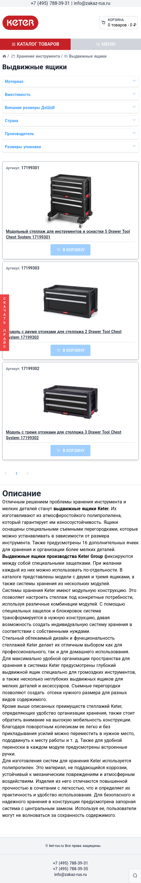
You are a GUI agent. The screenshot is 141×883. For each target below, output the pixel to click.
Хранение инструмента (38, 56)
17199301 (30, 168)
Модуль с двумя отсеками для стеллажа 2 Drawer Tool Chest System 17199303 (63, 334)
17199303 (30, 268)
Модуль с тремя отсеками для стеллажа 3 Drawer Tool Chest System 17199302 (63, 435)
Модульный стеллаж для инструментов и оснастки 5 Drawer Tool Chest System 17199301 (68, 234)
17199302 (30, 368)
